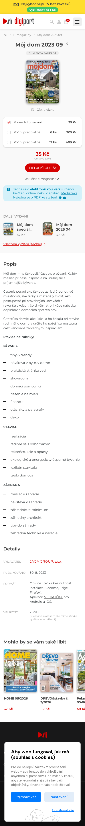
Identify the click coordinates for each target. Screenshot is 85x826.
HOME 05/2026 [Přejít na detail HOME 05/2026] (16, 698)
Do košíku (42, 168)
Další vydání (15, 216)
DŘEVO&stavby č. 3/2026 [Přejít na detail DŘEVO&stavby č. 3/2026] (54, 700)
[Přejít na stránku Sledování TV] (42, 7)
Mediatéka (69, 193)
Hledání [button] (52, 22)
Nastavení (59, 797)
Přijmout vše (26, 797)
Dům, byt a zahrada (42, 53)
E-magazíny (22, 35)
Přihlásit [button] (59, 22)
